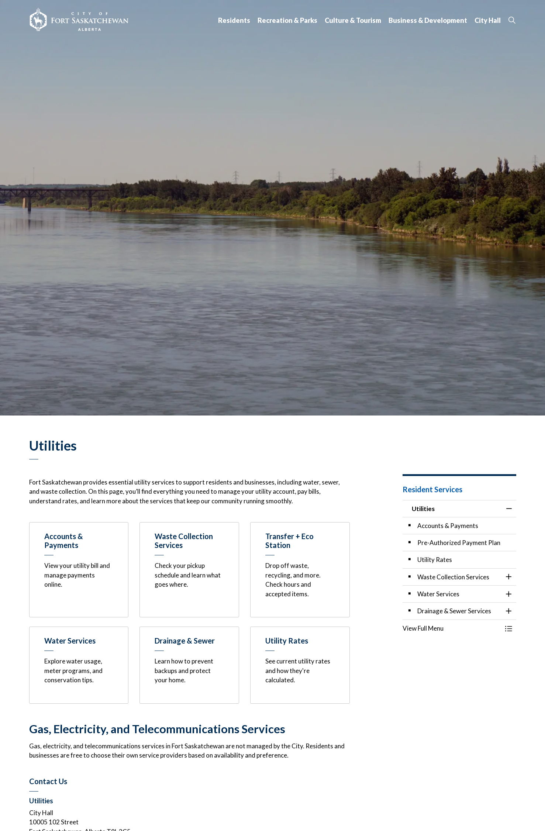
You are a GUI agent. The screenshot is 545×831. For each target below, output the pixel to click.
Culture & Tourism (353, 20)
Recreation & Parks (287, 20)
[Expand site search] (512, 20)
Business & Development (428, 20)
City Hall (488, 20)
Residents (234, 20)
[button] (452, 628)
